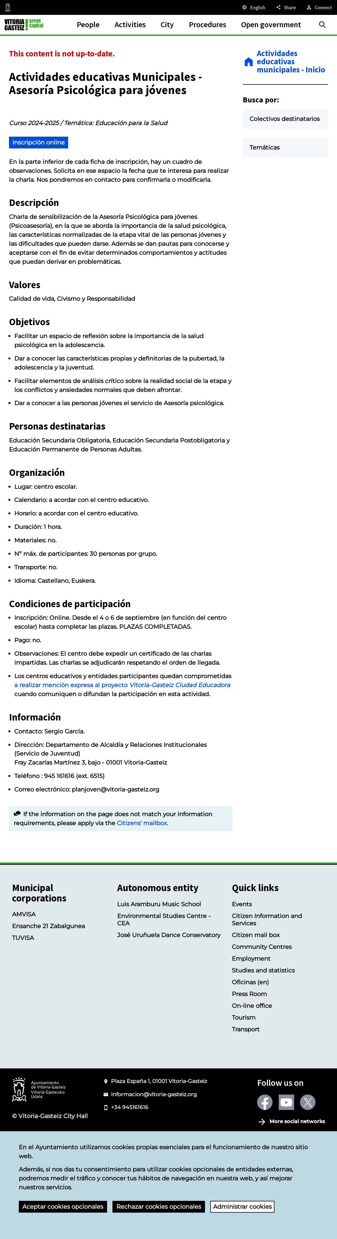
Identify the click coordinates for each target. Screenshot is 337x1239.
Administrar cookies (242, 1206)
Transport (246, 1071)
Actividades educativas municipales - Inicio (291, 61)
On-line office (252, 1047)
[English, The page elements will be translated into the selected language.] (253, 7)
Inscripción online (38, 184)
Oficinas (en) (250, 1024)
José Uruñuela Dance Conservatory (168, 977)
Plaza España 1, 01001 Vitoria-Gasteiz (159, 1123)
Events (242, 946)
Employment (251, 1000)
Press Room (249, 1036)
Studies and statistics (263, 1012)
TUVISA (23, 980)
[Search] (322, 24)
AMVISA (24, 956)
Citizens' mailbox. (142, 865)
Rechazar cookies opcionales (158, 1206)
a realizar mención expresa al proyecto (122, 727)
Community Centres (262, 988)
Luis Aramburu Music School (159, 946)
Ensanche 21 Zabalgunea (48, 968)
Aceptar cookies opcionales (62, 1206)
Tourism (243, 1059)
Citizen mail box (256, 977)
